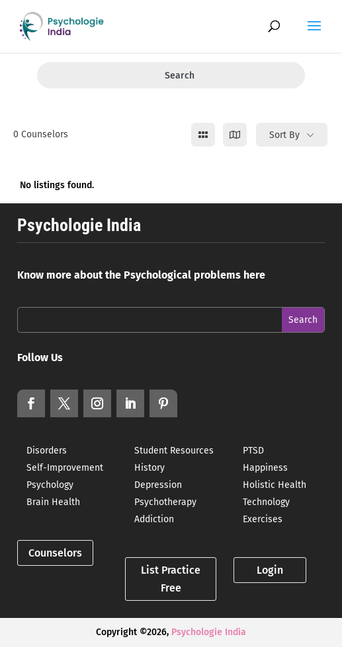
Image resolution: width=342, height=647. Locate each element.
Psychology (49, 485)
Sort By (284, 135)
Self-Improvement (64, 467)
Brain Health (53, 502)
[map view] (235, 134)
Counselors (55, 553)
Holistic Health (274, 485)
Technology (266, 502)
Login (270, 570)
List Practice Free (170, 579)
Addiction (154, 519)
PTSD (253, 450)
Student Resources (174, 450)
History (149, 467)
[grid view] (203, 134)
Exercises (262, 519)
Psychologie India (208, 632)
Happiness (265, 467)
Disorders (46, 450)
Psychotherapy (165, 502)
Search (171, 75)
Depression (158, 485)
